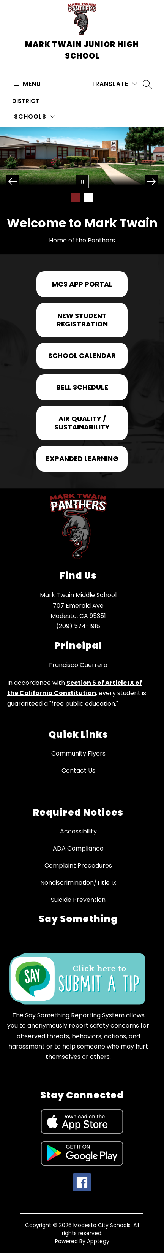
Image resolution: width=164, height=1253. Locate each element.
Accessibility (78, 831)
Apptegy (98, 1241)
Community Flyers (78, 753)
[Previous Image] (12, 181)
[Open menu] (26, 84)
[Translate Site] (114, 84)
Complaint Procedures (78, 865)
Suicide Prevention (78, 899)
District (25, 101)
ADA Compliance (78, 848)
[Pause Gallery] (82, 181)
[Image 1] (75, 197)
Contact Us (78, 770)
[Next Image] (151, 181)
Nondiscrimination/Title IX (78, 882)
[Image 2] (88, 197)
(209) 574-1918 (78, 626)
